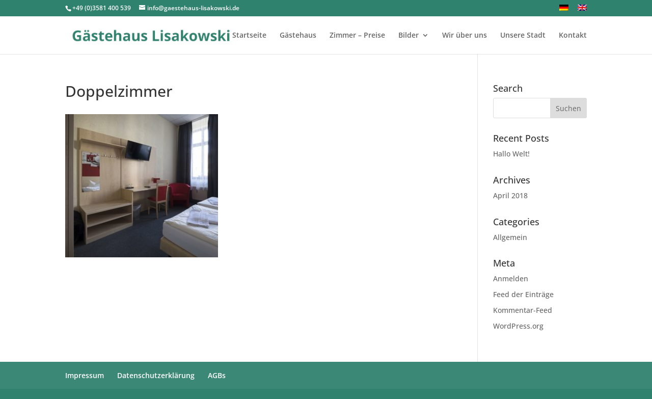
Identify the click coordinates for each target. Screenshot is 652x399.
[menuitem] (563, 10)
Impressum (84, 375)
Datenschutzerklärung (156, 375)
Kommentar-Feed (522, 310)
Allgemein (510, 237)
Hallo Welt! (511, 153)
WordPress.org (518, 326)
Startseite (249, 36)
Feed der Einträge (523, 294)
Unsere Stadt (523, 36)
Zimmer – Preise (357, 36)
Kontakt (573, 36)
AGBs (217, 375)
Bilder (408, 36)
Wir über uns (464, 36)
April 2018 (510, 195)
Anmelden (510, 278)
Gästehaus (298, 36)
